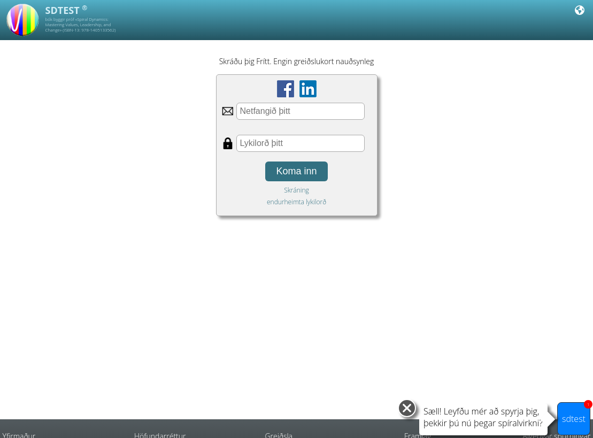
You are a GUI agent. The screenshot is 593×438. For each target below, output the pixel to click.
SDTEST (66, 10)
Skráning (296, 190)
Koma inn (296, 171)
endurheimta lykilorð (296, 201)
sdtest (576, 413)
